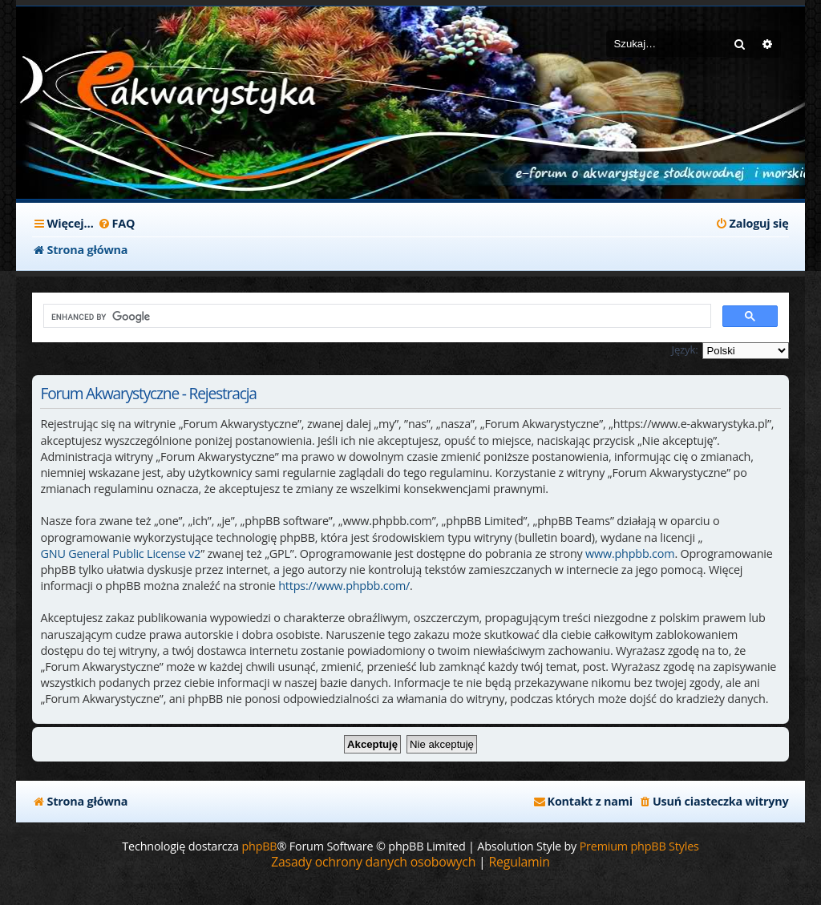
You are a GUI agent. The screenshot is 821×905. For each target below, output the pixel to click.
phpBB (259, 846)
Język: (685, 349)
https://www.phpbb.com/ (344, 585)
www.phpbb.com (629, 553)
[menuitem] (116, 223)
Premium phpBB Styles (639, 846)
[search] (375, 316)
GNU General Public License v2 (120, 553)
